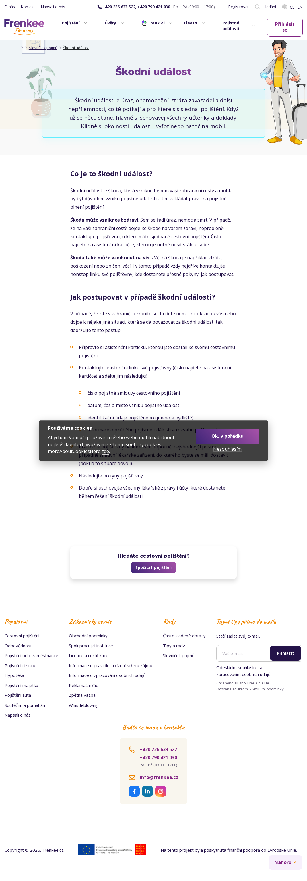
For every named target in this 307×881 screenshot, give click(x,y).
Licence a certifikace (88, 655)
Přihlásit (285, 653)
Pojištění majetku (21, 685)
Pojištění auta (18, 695)
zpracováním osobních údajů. (243, 674)
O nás (9, 6)
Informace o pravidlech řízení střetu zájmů (110, 665)
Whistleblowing (84, 705)
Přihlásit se (285, 27)
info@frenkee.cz (159, 777)
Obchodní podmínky (88, 635)
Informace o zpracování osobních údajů (107, 675)
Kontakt (28, 6)
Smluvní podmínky (268, 689)
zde (105, 451)
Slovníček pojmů (43, 47)
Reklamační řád (83, 685)
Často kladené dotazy (184, 635)
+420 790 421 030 (158, 757)
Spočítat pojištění (153, 567)
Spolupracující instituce (91, 645)
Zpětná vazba (82, 695)
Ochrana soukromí (232, 689)
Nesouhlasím (227, 449)
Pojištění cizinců (20, 665)
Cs (292, 7)
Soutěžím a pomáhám (25, 705)
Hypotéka (14, 675)
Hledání (265, 7)
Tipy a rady (174, 645)
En (300, 7)
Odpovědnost (18, 645)
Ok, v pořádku (227, 436)
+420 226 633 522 (158, 749)
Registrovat (238, 6)
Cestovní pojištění (22, 635)
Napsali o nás (53, 6)
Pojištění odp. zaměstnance (31, 655)
